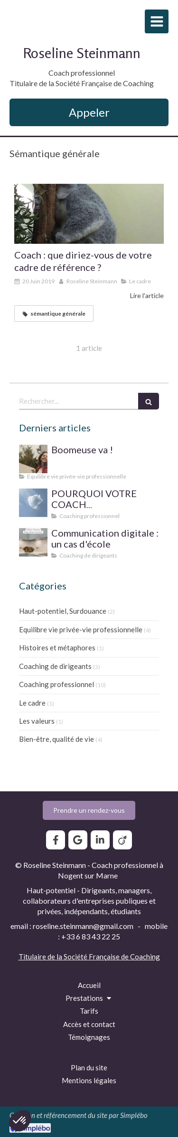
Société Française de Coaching (112, 956)
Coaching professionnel (56, 684)
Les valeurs (37, 721)
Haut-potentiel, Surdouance (62, 611)
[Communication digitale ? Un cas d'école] (33, 542)
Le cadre (32, 702)
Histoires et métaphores (57, 647)
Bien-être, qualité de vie (56, 739)
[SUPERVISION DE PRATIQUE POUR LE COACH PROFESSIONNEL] (33, 503)
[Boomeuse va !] (33, 459)
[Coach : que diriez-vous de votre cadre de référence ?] (89, 214)
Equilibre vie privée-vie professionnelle (80, 629)
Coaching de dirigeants (55, 666)
